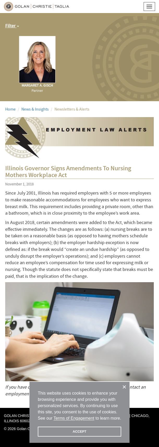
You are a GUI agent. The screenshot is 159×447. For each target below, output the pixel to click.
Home (10, 109)
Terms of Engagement (73, 418)
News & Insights (35, 109)
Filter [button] (12, 26)
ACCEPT (80, 431)
